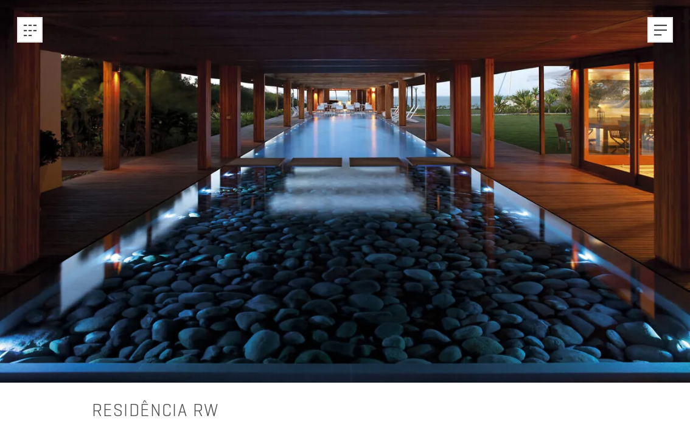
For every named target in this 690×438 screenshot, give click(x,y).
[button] (660, 30)
